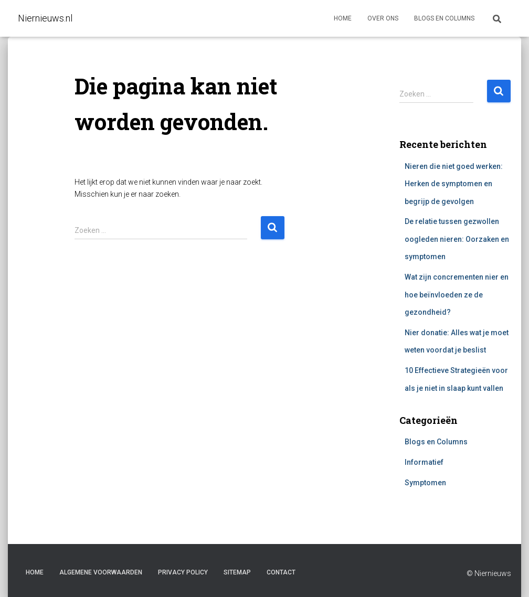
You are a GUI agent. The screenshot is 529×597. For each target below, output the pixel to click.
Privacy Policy (183, 572)
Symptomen (425, 482)
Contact (281, 572)
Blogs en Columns (436, 442)
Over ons (382, 18)
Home (343, 18)
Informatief (424, 462)
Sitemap (237, 572)
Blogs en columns (444, 18)
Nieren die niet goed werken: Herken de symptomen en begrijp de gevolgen (454, 184)
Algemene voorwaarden (100, 572)
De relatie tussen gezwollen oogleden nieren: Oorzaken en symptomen (457, 239)
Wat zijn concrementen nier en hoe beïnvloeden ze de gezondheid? (457, 294)
